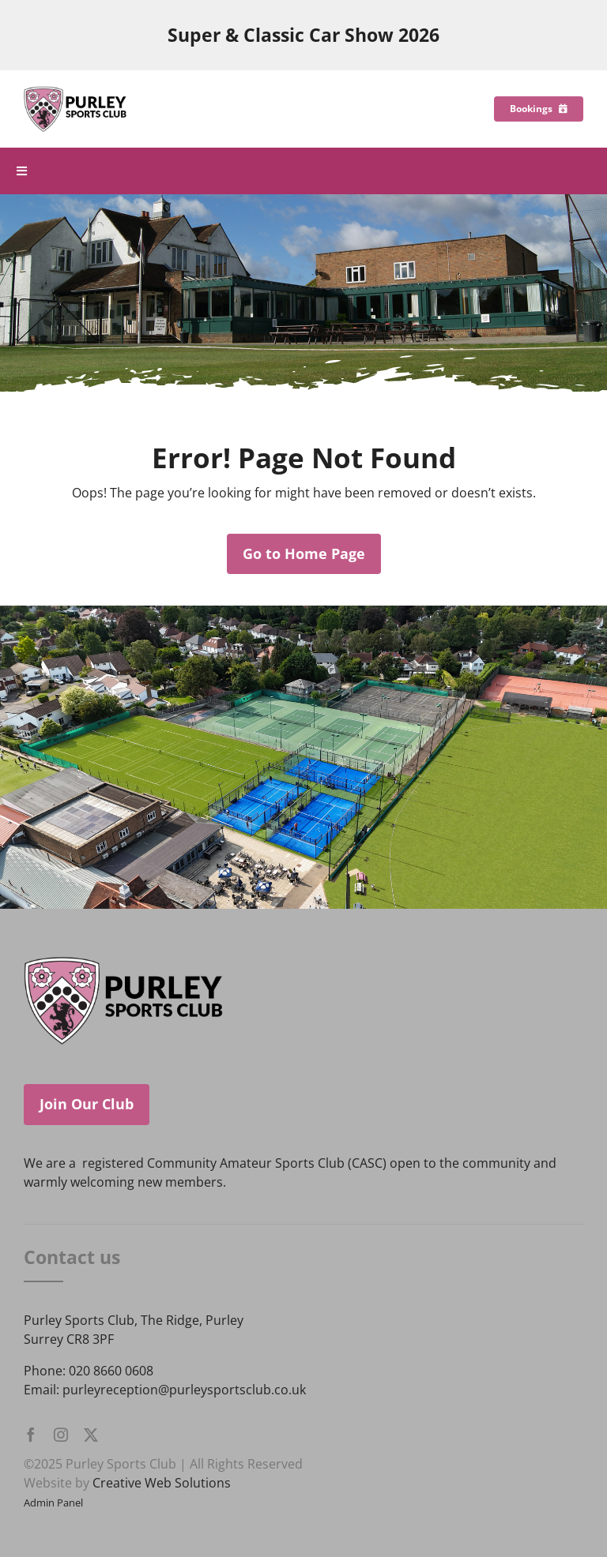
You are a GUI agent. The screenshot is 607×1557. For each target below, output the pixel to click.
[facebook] (31, 1435)
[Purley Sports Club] (75, 92)
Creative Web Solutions (161, 1482)
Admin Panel (53, 1502)
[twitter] (91, 1435)
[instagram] (61, 1435)
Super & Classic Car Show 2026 (303, 35)
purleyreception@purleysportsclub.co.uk (184, 1389)
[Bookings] (538, 109)
